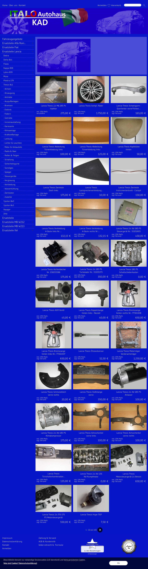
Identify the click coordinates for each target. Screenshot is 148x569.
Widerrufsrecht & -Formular (51, 545)
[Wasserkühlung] (17, 189)
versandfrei (41, 113)
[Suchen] (132, 5)
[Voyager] (17, 209)
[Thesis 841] (17, 85)
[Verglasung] (17, 180)
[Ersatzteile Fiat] (17, 47)
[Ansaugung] (17, 93)
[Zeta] (17, 214)
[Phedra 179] (17, 80)
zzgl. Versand (79, 113)
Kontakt (22, 5)
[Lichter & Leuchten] (17, 143)
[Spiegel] (17, 172)
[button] (144, 5)
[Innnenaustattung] (17, 122)
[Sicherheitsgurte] (17, 164)
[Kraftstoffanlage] (17, 135)
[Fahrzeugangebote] (17, 39)
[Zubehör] (17, 197)
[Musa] (17, 76)
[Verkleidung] (17, 184)
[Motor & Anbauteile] (17, 147)
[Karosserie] (17, 126)
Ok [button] (118, 563)
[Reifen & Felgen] (17, 155)
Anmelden (102, 5)
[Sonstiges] (17, 168)
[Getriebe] (17, 118)
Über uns (13, 5)
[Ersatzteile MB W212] (17, 222)
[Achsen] (17, 89)
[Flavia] (17, 64)
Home (5, 5)
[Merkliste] (108, 5)
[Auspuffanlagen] (17, 101)
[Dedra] (17, 56)
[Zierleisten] (17, 193)
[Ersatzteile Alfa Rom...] (17, 43)
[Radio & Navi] (17, 151)
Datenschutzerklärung (12, 541)
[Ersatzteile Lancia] (17, 51)
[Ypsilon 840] (17, 201)
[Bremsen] (17, 105)
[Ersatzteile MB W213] (17, 226)
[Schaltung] (17, 160)
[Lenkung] (17, 139)
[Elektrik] (17, 110)
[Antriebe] (17, 97)
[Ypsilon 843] (17, 205)
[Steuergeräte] (17, 176)
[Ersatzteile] (17, 218)
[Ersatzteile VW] (17, 230)
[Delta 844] (17, 60)
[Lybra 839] (17, 72)
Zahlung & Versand (47, 538)
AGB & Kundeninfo (47, 541)
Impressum (7, 538)
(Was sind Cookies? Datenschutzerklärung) (20, 563)
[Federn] (17, 114)
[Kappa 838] (17, 68)
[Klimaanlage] (17, 130)
